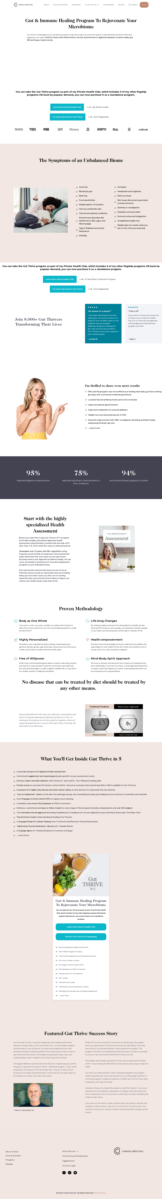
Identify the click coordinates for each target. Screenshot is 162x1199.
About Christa (12, 1152)
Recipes (9, 1164)
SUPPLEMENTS (108, 5)
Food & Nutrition (13, 1156)
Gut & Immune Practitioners (75, 1156)
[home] (24, 4)
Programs (10, 1160)
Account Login (69, 1166)
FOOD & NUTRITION (60, 5)
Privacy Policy (100, 1193)
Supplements (68, 1161)
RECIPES (121, 5)
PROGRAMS (76, 5)
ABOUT (46, 5)
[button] (92, 5)
